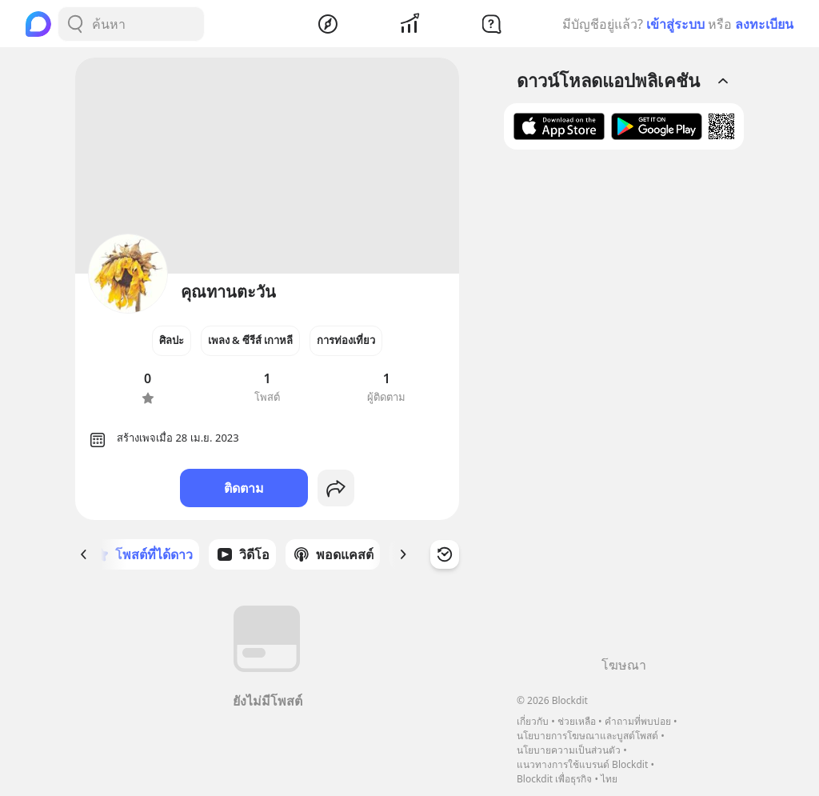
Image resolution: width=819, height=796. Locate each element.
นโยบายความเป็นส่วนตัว (569, 750)
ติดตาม (244, 488)
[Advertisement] (624, 409)
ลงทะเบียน (764, 24)
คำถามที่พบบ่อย (638, 721)
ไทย (609, 779)
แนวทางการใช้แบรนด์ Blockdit (582, 764)
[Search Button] (75, 24)
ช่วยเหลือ (576, 721)
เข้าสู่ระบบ (675, 24)
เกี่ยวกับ (533, 721)
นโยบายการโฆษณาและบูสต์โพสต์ (587, 735)
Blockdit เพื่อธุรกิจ (554, 779)
